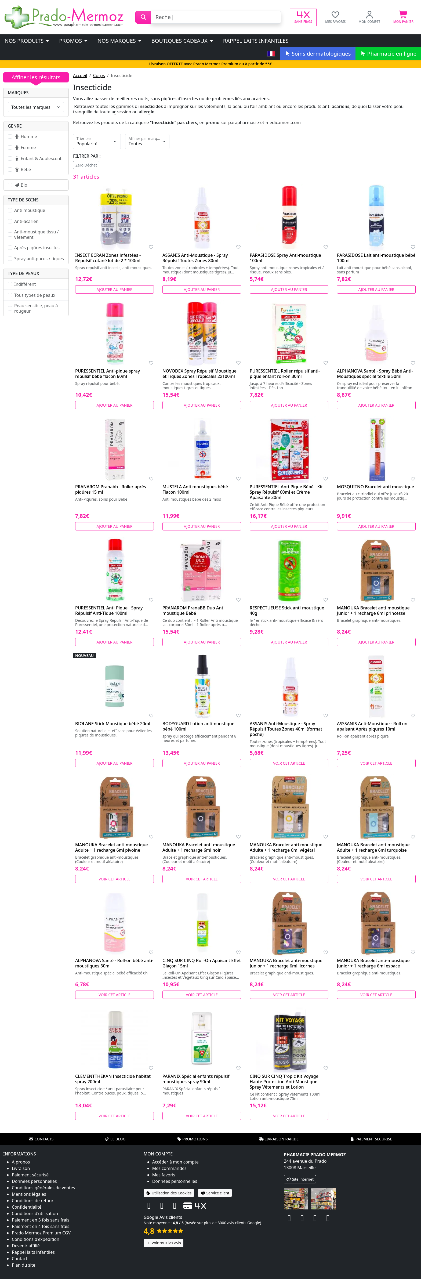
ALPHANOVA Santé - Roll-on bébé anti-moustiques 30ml (114, 963)
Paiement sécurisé (371, 1138)
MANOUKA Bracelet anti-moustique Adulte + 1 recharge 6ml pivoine (111, 847)
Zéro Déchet (86, 165)
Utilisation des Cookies (169, 1192)
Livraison (21, 1168)
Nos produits (27, 40)
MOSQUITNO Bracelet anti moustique (375, 487)
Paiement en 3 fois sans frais (40, 1220)
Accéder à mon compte (175, 1162)
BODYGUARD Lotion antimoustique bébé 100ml (198, 726)
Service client (215, 1192)
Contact (19, 1259)
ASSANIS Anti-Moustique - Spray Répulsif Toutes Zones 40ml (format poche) (286, 729)
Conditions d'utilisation (35, 1213)
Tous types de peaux (34, 295)
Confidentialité (26, 1207)
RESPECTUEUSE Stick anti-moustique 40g (287, 610)
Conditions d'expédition (35, 1239)
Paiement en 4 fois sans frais (40, 1226)
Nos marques (119, 40)
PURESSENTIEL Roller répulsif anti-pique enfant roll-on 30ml (285, 373)
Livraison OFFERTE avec (210, 63)
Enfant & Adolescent (37, 158)
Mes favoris (163, 1175)
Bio (20, 185)
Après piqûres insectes (37, 247)
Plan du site (23, 1265)
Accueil (80, 75)
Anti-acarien (26, 221)
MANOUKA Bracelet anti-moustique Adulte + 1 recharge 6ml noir (198, 847)
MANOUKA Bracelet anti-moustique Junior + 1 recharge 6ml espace (373, 963)
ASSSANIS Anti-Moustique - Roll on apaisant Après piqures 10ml (372, 726)
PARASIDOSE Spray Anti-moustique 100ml (285, 257)
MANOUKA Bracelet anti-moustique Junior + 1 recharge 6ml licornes (286, 963)
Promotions (192, 1138)
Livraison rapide (279, 1138)
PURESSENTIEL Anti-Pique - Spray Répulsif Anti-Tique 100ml (109, 610)
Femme (25, 147)
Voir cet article (289, 763)
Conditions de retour (32, 1201)
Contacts (41, 1138)
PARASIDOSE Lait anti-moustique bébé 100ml (376, 257)
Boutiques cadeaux (182, 40)
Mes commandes (169, 1168)
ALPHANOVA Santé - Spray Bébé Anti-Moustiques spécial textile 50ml (375, 373)
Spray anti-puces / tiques (39, 258)
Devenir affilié (26, 1246)
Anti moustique (29, 210)
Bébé (22, 169)
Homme (25, 136)
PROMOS (73, 40)
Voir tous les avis (163, 1242)
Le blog (115, 1138)
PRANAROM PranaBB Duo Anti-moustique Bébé (194, 610)
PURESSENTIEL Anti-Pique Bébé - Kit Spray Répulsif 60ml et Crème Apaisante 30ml (286, 492)
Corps (99, 75)
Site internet (300, 1179)
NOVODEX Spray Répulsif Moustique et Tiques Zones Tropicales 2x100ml (199, 373)
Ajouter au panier (115, 289)
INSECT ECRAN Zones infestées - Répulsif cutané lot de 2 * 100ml (108, 257)
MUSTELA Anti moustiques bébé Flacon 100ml (195, 489)
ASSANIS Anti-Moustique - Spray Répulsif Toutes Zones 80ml (195, 257)
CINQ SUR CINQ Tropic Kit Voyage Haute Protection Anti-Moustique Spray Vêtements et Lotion (284, 1081)
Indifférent (25, 284)
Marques (18, 93)
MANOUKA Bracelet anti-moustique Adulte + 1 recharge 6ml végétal (286, 847)
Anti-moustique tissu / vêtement (36, 234)
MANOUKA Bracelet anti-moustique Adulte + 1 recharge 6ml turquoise (373, 847)
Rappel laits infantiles (256, 40)
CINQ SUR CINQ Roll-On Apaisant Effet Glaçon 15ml (201, 963)
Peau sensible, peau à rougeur (36, 308)
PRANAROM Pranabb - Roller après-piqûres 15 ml (111, 489)
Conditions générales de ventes (43, 1188)
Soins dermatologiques (317, 53)
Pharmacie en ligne (388, 53)
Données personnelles (34, 1181)
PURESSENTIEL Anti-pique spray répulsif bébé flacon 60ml (107, 373)
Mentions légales (29, 1194)
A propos (21, 1162)
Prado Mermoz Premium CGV (41, 1233)
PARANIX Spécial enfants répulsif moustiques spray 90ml (196, 1079)
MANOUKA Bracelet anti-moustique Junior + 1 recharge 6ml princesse (373, 610)
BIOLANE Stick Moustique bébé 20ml (112, 724)
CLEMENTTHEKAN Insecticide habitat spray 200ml (113, 1079)
